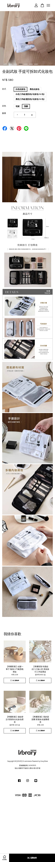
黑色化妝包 (34, 89)
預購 (26, 106)
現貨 (18, 106)
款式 (4, 89)
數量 (4, 113)
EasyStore (44, 761)
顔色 (4, 106)
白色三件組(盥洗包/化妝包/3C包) (30, 94)
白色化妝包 (20, 89)
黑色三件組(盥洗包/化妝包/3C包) (30, 99)
